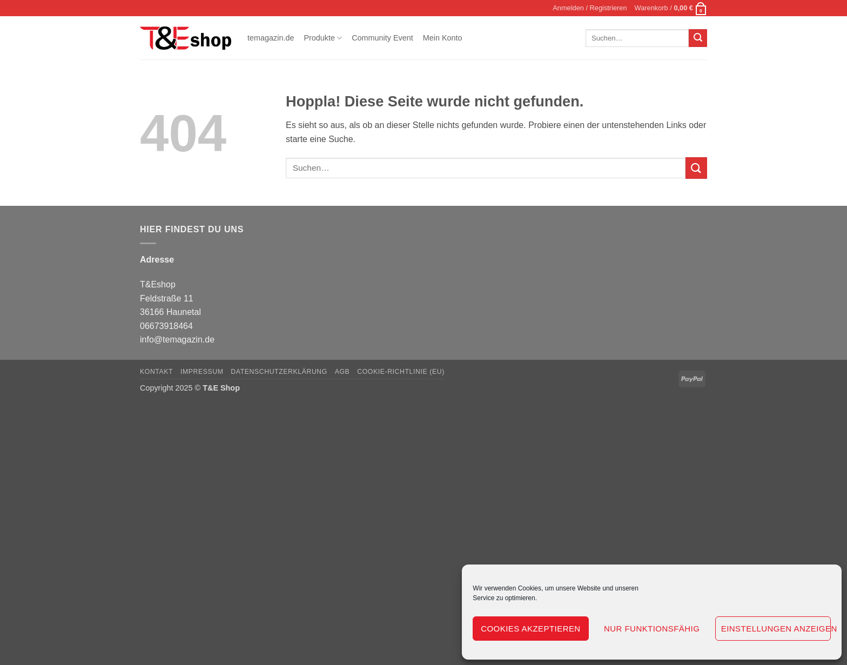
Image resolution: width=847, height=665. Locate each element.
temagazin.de (270, 37)
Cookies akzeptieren (530, 628)
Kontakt (156, 371)
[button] (590, 8)
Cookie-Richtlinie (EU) (401, 371)
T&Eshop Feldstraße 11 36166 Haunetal (170, 298)
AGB (342, 371)
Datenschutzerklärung (279, 371)
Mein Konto (442, 37)
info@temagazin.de (177, 339)
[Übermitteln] (698, 38)
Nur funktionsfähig (652, 628)
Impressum (202, 371)
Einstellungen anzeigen (776, 628)
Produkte (323, 38)
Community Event (382, 37)
